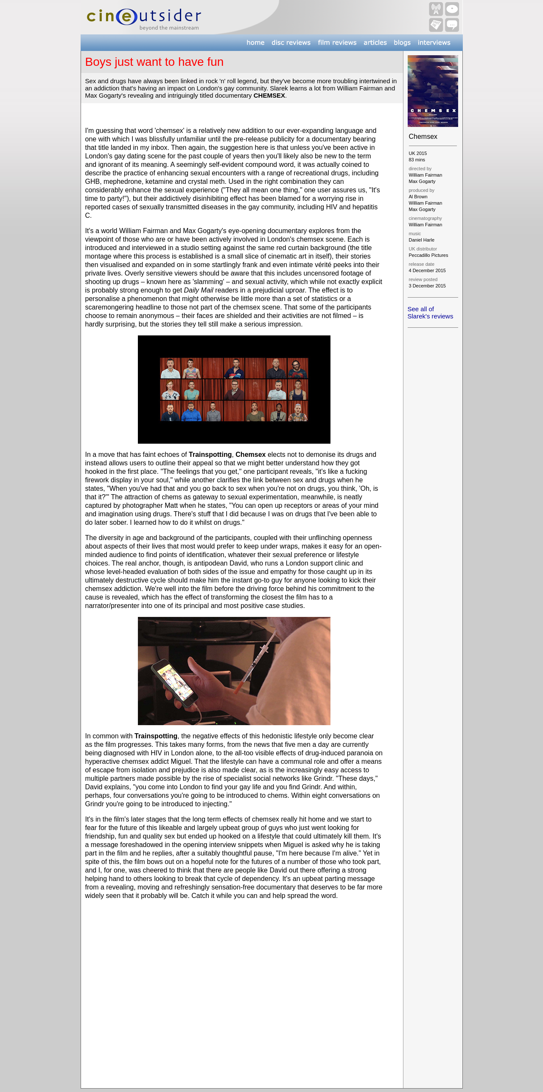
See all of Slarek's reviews (430, 312)
